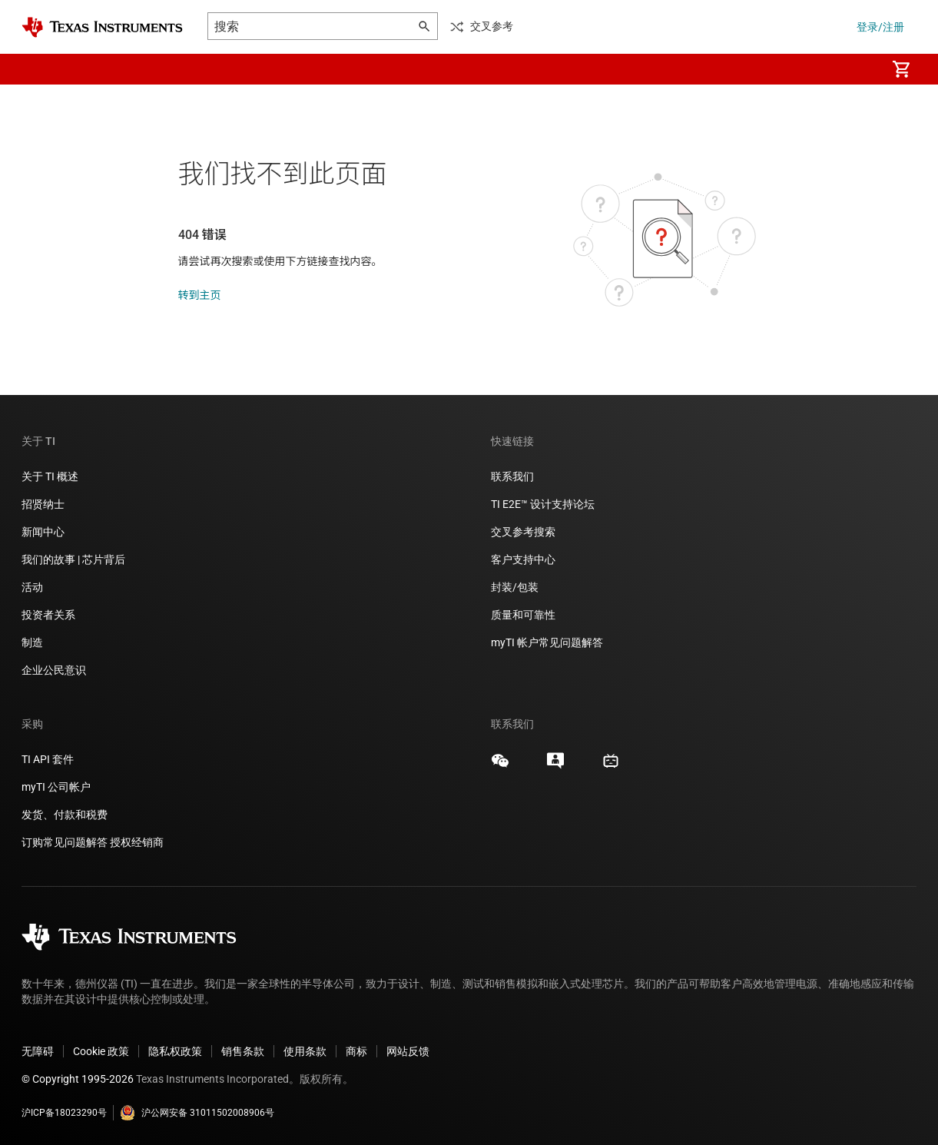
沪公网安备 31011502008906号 (197, 1112)
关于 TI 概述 (50, 476)
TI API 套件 (48, 759)
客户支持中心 (523, 559)
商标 (356, 1051)
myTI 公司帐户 (56, 787)
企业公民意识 (54, 670)
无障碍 (38, 1051)
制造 (32, 642)
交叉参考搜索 (523, 532)
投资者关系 (48, 615)
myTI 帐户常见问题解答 (547, 642)
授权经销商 (137, 842)
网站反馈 (407, 1051)
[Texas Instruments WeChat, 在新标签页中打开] (500, 766)
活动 (32, 587)
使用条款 (304, 1051)
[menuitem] (858, 69)
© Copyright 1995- (78, 1079)
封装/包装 (515, 587)
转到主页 (199, 295)
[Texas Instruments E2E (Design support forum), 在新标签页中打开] (555, 766)
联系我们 (512, 476)
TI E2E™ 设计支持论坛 (543, 504)
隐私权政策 (175, 1051)
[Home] (102, 27)
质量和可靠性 (524, 615)
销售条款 (242, 1051)
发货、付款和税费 (65, 814)
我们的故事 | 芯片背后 (73, 559)
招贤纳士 (43, 504)
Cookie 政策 (101, 1051)
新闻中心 (43, 532)
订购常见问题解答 (65, 842)
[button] (36, 69)
